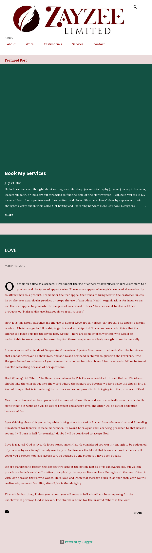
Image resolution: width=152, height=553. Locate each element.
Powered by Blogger (76, 542)
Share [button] (9, 215)
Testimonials (50, 44)
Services (75, 44)
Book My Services (25, 173)
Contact (96, 44)
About (9, 44)
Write (27, 44)
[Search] (135, 7)
